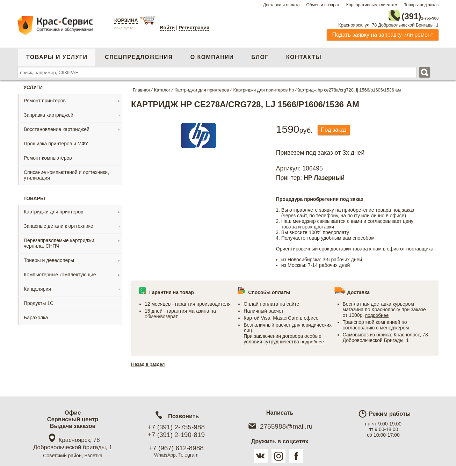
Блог (260, 55)
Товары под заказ (421, 4)
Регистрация (194, 27)
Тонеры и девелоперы (49, 258)
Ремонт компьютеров (48, 156)
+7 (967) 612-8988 (176, 448)
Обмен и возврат (322, 4)
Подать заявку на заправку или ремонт (382, 33)
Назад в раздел (148, 362)
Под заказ (335, 128)
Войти (167, 27)
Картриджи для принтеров (53, 210)
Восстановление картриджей (56, 127)
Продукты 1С (38, 301)
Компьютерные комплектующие (60, 273)
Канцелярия (37, 287)
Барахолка (36, 316)
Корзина (126, 20)
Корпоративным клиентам (372, 4)
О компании (212, 55)
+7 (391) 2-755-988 (176, 427)
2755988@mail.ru (279, 426)
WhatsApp (165, 455)
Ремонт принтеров (45, 99)
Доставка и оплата (281, 4)
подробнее (313, 340)
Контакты (303, 55)
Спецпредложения (139, 55)
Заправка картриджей (48, 113)
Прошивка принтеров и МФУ (56, 142)
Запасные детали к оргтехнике (58, 224)
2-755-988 (403, 15)
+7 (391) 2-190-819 (176, 434)
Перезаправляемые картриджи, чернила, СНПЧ (59, 241)
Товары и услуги (56, 55)
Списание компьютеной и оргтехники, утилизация (66, 173)
